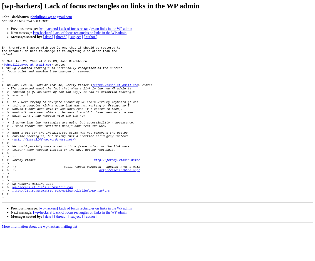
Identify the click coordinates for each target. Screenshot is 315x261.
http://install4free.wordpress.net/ (44, 158)
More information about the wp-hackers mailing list (39, 257)
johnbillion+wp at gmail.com (51, 17)
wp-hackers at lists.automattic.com (42, 216)
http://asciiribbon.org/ (119, 195)
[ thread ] (60, 37)
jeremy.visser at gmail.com (115, 93)
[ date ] (48, 37)
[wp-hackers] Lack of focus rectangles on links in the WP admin (85, 29)
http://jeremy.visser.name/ (117, 183)
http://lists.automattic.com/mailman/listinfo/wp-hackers (61, 220)
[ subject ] (75, 37)
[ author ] (90, 37)
